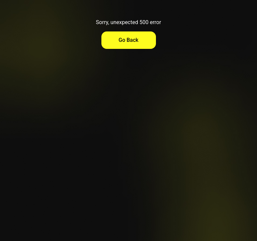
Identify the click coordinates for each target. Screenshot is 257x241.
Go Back (128, 40)
